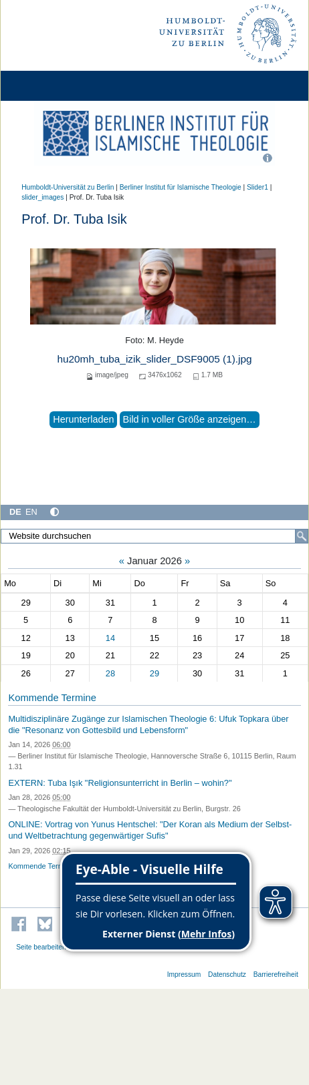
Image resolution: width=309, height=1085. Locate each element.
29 (154, 673)
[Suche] (301, 536)
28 (110, 673)
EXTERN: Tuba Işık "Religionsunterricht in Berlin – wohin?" (119, 783)
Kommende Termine (52, 697)
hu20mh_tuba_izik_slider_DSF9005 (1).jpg (154, 359)
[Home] (48, 86)
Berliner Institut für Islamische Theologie (180, 187)
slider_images (42, 197)
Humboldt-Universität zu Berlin (67, 187)
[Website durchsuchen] (154, 536)
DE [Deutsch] (15, 512)
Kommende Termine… (44, 866)
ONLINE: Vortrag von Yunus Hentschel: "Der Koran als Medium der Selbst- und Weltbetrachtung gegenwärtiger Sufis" (150, 830)
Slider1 (257, 187)
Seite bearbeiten (41, 947)
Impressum (184, 974)
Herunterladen (83, 419)
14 (110, 638)
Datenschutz (227, 974)
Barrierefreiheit (275, 974)
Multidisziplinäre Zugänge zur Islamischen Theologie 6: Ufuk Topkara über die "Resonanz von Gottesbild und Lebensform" (148, 724)
